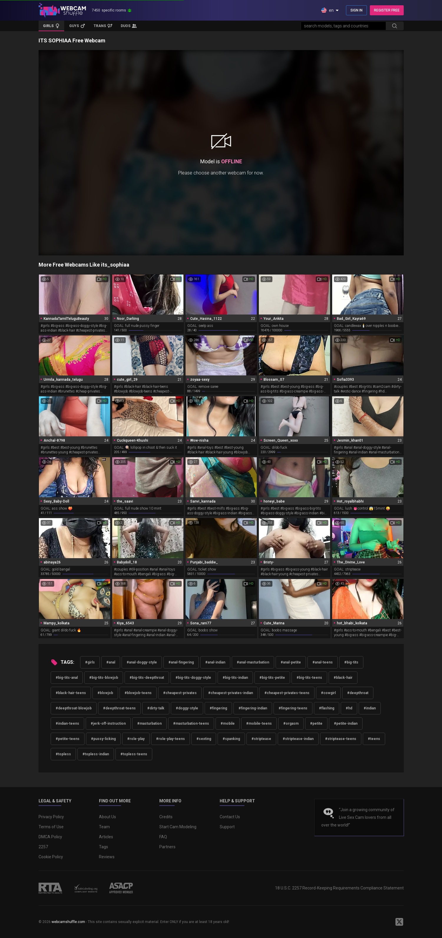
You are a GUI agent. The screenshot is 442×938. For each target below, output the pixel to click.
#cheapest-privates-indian (230, 693)
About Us (107, 817)
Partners (167, 847)
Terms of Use (51, 827)
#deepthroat (357, 693)
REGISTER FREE (387, 10)
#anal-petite (291, 662)
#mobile (228, 723)
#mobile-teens (259, 723)
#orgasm (291, 723)
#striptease (261, 739)
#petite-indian (345, 723)
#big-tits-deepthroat (147, 678)
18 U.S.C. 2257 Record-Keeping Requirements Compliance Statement (339, 888)
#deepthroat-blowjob (74, 708)
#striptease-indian (298, 739)
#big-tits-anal (67, 678)
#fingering (218, 708)
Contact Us (230, 817)
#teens (374, 739)
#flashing (326, 708)
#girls (90, 662)
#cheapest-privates (180, 693)
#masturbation (149, 723)
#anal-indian (215, 662)
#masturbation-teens (191, 723)
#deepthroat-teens (119, 708)
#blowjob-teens (138, 693)
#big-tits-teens (309, 678)
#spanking (231, 739)
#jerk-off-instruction (108, 723)
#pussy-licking (103, 739)
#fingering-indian (253, 708)
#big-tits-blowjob (103, 678)
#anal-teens (322, 662)
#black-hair (343, 678)
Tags (103, 847)
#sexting (203, 739)
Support (227, 827)
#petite (316, 723)
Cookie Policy (51, 857)
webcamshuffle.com (68, 922)
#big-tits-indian (235, 678)
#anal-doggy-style (142, 662)
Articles (106, 837)
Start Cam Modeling (177, 827)
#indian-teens (67, 723)
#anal (110, 662)
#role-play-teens (170, 739)
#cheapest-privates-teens (286, 693)
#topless (63, 754)
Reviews (107, 857)
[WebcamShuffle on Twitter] (399, 921)
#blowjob (105, 693)
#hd (349, 708)
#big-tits (351, 662)
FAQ (163, 837)
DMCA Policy (50, 837)
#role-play (136, 739)
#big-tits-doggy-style (193, 678)
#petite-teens (68, 739)
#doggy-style (187, 708)
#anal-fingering (181, 662)
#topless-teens (133, 754)
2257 (43, 847)
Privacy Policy (51, 817)
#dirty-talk (155, 708)
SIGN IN (356, 10)
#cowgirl (328, 693)
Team (104, 827)
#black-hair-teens (71, 693)
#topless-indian (95, 754)
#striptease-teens (340, 739)
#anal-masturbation (253, 662)
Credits (166, 817)
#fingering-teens (293, 708)
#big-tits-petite (272, 678)
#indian (370, 708)
